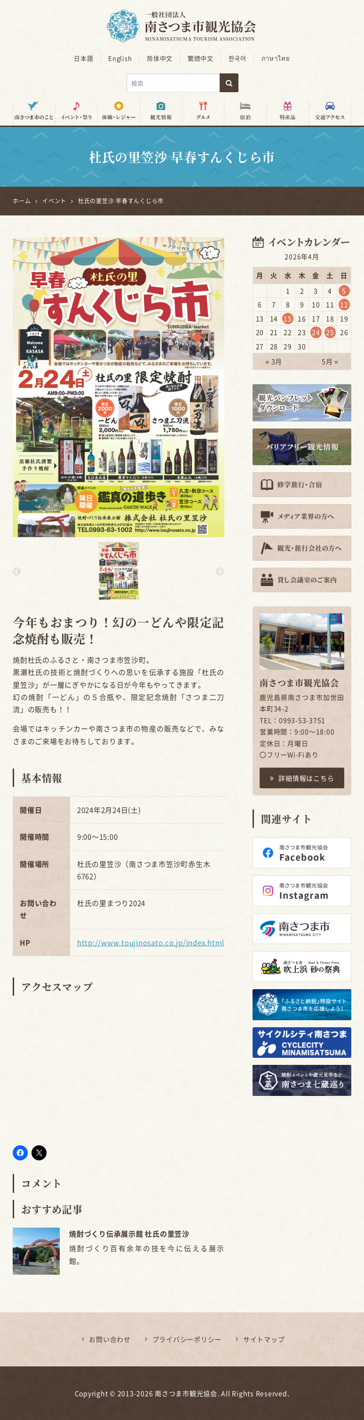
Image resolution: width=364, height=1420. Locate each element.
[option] (118, 387)
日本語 (84, 58)
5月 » (330, 361)
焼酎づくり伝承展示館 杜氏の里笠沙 (129, 1234)
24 (316, 332)
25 (330, 332)
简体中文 (160, 58)
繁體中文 (201, 58)
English (120, 58)
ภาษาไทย (275, 58)
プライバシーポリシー (187, 1339)
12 (344, 304)
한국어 (237, 58)
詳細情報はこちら (302, 777)
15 (288, 318)
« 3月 (273, 361)
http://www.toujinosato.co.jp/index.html (150, 942)
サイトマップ (264, 1339)
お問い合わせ (110, 1339)
